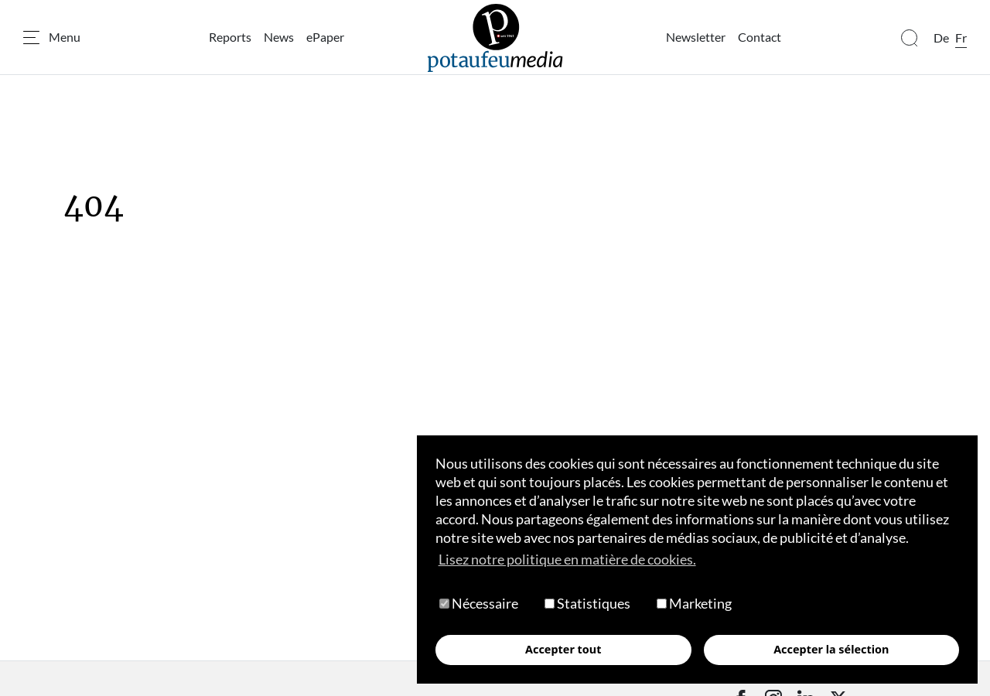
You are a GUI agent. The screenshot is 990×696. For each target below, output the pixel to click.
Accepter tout (563, 649)
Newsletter (695, 36)
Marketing (694, 603)
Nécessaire (478, 603)
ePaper (325, 36)
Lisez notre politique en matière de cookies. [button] (567, 559)
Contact (759, 36)
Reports (230, 36)
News (279, 36)
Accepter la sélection (831, 649)
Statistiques (587, 603)
